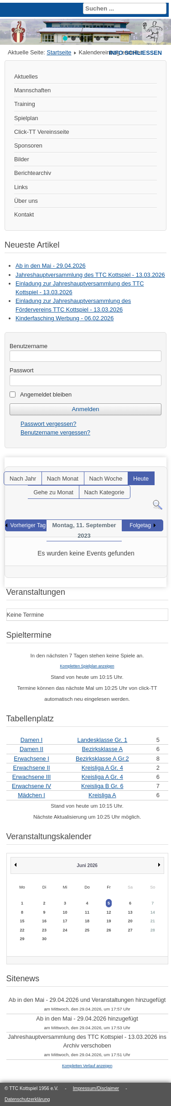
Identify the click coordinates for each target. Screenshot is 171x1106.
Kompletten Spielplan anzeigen (87, 666)
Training (24, 104)
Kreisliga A (102, 795)
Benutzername (28, 346)
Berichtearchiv (32, 172)
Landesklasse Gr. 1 (103, 739)
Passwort (22, 370)
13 (130, 912)
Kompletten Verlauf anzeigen (87, 1066)
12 (108, 912)
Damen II (31, 749)
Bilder (21, 159)
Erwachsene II (31, 767)
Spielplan (26, 118)
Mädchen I (31, 795)
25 (87, 930)
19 (108, 921)
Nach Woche (105, 478)
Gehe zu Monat (53, 492)
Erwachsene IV (31, 786)
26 (108, 930)
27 (130, 930)
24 (65, 930)
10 (65, 912)
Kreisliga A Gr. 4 (102, 767)
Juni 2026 (87, 865)
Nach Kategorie (104, 492)
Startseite (59, 52)
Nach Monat (62, 478)
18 (87, 921)
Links (21, 187)
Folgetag (140, 525)
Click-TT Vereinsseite (41, 131)
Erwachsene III (31, 776)
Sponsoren (28, 145)
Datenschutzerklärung (27, 1099)
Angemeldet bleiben (46, 394)
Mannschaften (32, 90)
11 (87, 912)
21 (152, 921)
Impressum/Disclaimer (96, 1088)
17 (65, 921)
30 (44, 939)
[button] (65, 38)
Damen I (31, 739)
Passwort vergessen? (48, 423)
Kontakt (24, 214)
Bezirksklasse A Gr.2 (102, 758)
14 (152, 912)
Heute (141, 478)
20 (130, 921)
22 (22, 930)
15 (22, 921)
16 (44, 921)
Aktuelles (26, 76)
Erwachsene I (31, 758)
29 (22, 939)
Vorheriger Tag (28, 525)
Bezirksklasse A (102, 749)
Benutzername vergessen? (55, 432)
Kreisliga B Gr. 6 (102, 786)
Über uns (26, 200)
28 (152, 930)
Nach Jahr (23, 478)
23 (44, 930)
